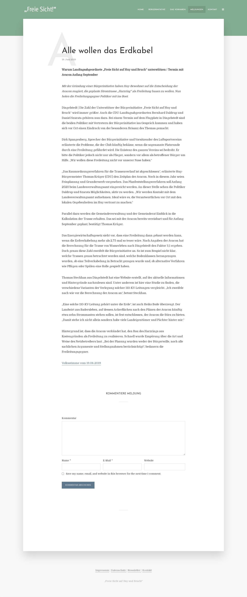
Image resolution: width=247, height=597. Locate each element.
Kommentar (69, 418)
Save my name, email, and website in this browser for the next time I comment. (113, 473)
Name (66, 460)
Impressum (102, 570)
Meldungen (196, 10)
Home (141, 10)
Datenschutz (118, 570)
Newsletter (134, 570)
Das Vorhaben (178, 10)
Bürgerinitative (157, 10)
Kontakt (212, 10)
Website (149, 460)
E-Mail (108, 460)
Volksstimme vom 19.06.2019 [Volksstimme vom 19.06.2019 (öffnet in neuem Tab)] (81, 363)
